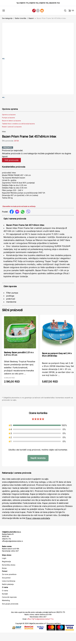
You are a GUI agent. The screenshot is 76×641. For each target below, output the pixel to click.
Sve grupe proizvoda (10, 612)
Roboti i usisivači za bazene (12, 135)
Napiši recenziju (38, 466)
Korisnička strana (8, 573)
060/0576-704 (54, 3)
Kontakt (5, 602)
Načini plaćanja (8, 592)
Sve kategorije (7, 18)
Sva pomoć (6, 586)
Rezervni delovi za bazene (11, 129)
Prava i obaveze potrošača (38, 526)
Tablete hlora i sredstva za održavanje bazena (18, 132)
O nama (5, 599)
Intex (4, 140)
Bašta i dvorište (20, 18)
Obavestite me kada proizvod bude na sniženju (18, 214)
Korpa (4, 576)
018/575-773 (23, 3)
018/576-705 (43, 3)
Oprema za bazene (9, 123)
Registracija (6, 570)
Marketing (6, 608)
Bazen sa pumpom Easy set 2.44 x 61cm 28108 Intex (57, 362)
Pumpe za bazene (8, 126)
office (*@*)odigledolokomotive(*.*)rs (40, 627)
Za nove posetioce (9, 582)
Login (4, 566)
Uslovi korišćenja (8, 589)
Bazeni (31, 18)
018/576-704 (33, 3)
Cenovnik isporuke (9, 605)
